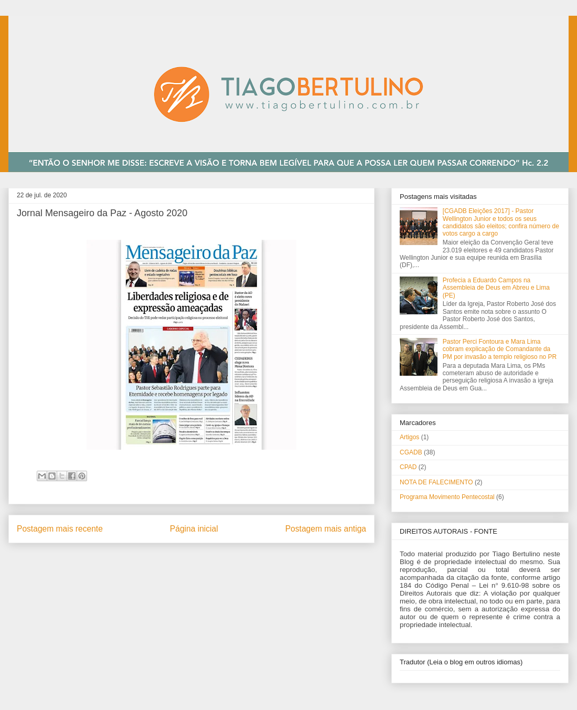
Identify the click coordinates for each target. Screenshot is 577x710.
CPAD (408, 467)
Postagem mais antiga (325, 528)
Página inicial (194, 528)
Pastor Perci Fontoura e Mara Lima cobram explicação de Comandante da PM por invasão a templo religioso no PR (500, 349)
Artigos (409, 437)
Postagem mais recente (60, 528)
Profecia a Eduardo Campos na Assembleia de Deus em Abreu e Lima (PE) (496, 288)
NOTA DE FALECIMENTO (436, 482)
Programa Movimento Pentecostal (447, 497)
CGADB (411, 452)
